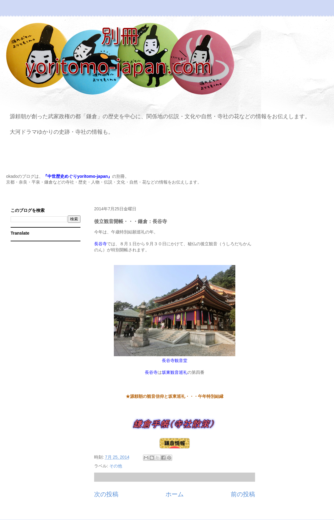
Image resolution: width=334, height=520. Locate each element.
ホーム (174, 494)
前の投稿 (243, 494)
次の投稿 (106, 494)
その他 (115, 465)
